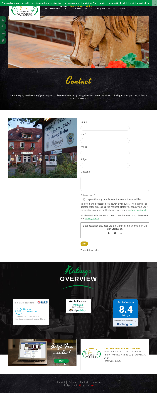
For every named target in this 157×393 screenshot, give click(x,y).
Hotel (68, 8)
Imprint (61, 382)
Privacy (72, 382)
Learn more (76, 6)
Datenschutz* (88, 195)
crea (89, 385)
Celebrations (80, 8)
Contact (122, 8)
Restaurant (56, 8)
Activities (94, 8)
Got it (89, 6)
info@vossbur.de (138, 209)
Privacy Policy (92, 218)
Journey (96, 382)
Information (108, 8)
